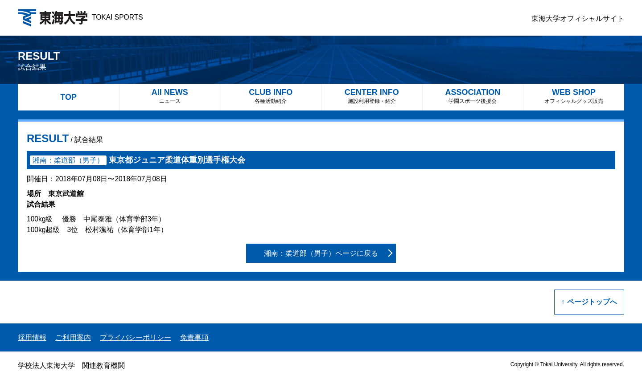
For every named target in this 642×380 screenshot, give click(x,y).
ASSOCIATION (473, 96)
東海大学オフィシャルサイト (577, 18)
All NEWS (169, 96)
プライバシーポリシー (135, 337)
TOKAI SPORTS (80, 17)
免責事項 (194, 337)
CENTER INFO (371, 96)
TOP (68, 97)
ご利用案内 (73, 337)
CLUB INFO (270, 96)
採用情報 (32, 337)
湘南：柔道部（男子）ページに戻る (321, 253)
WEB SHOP (573, 96)
